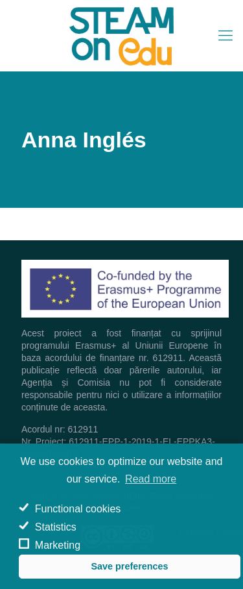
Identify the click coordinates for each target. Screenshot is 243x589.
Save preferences (129, 566)
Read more (150, 478)
